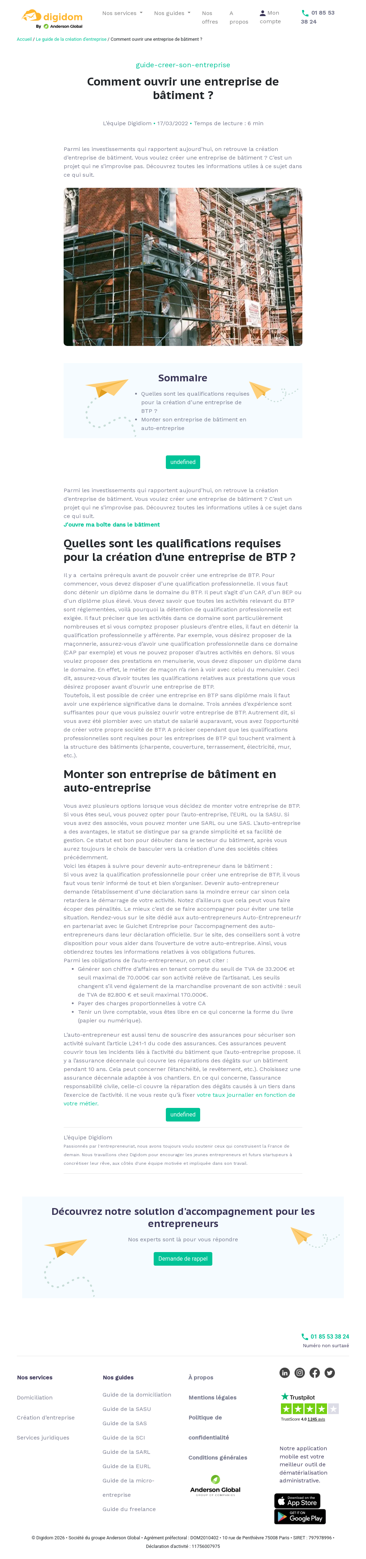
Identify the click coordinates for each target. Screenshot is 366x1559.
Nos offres (210, 17)
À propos (200, 1377)
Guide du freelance (129, 1509)
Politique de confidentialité (208, 1427)
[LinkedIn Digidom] (286, 1372)
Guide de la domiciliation (137, 1394)
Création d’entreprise (46, 1417)
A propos (238, 17)
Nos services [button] (120, 13)
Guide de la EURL (127, 1466)
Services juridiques (43, 1437)
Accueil (24, 39)
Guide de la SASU (127, 1409)
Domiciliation (35, 1397)
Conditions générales (217, 1457)
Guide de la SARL (126, 1451)
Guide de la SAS (125, 1423)
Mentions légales (212, 1397)
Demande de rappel (183, 1258)
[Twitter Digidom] (331, 1372)
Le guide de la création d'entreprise (71, 39)
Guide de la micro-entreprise (128, 1487)
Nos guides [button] (170, 13)
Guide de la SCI (124, 1437)
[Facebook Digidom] (316, 1372)
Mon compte (270, 17)
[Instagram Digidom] (301, 1372)
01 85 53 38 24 (325, 1336)
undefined (183, 462)
